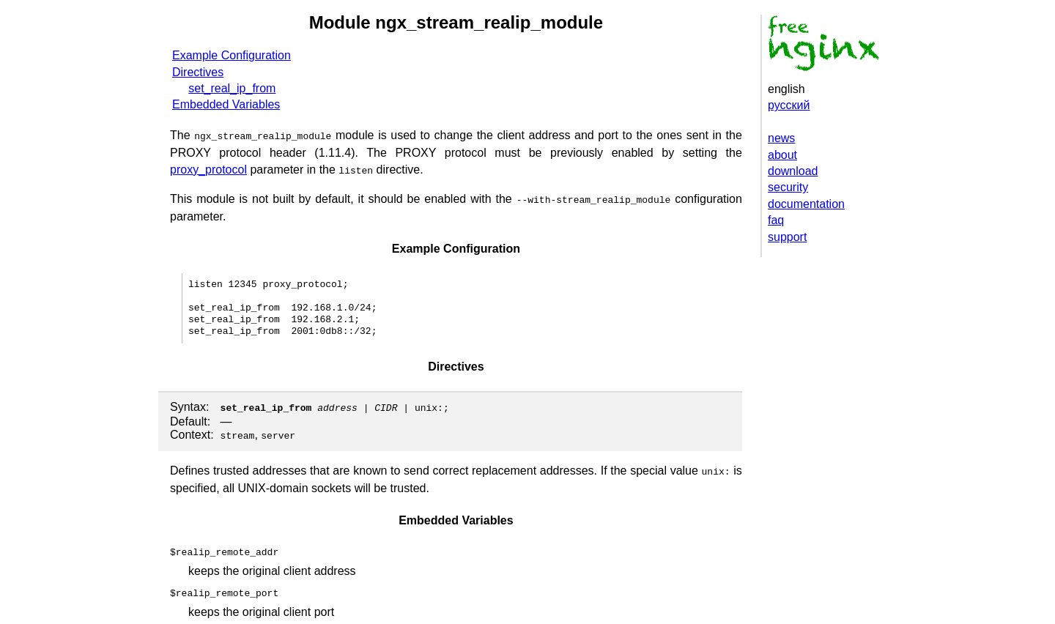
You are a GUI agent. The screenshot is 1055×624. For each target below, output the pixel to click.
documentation (806, 204)
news (781, 138)
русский (789, 105)
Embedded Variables (226, 104)
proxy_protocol (208, 168)
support (787, 237)
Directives (197, 72)
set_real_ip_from (231, 88)
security (788, 187)
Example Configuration (231, 55)
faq (776, 220)
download (793, 171)
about (782, 155)
